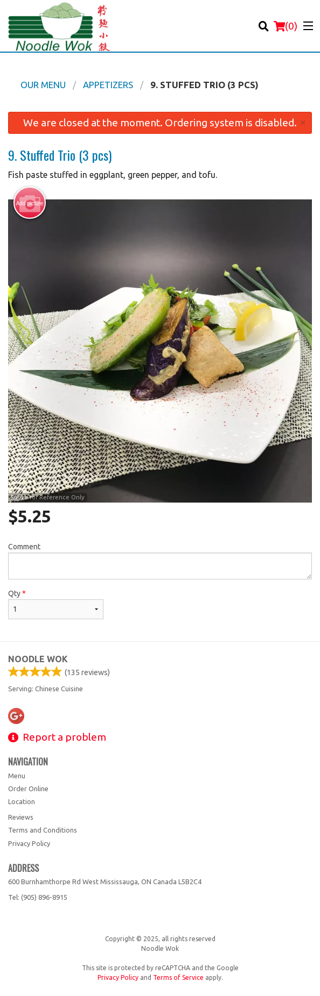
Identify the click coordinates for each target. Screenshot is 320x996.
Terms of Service (178, 977)
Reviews (20, 817)
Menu (16, 775)
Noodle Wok (38, 659)
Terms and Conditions (42, 830)
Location (21, 801)
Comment (160, 560)
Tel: (37, 897)
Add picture (30, 203)
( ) (285, 26)
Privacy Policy (29, 843)
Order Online (28, 788)
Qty (55, 604)
